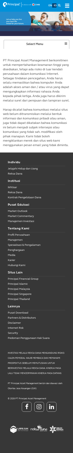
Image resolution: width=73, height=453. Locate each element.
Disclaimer (14, 322)
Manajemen (15, 239)
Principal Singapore (20, 294)
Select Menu (41, 45)
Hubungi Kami (16, 265)
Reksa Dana (15, 173)
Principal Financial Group (23, 278)
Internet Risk (16, 328)
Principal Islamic (18, 284)
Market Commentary (21, 216)
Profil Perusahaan (19, 234)
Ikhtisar (12, 187)
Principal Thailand (19, 299)
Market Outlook (17, 211)
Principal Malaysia (19, 289)
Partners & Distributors (22, 317)
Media (11, 255)
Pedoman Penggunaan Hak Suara (29, 338)
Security (13, 333)
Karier (11, 260)
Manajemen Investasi (21, 221)
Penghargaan (16, 250)
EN (50, 5)
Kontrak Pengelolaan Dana (24, 197)
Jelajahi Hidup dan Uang (23, 168)
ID (55, 5)
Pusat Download (18, 312)
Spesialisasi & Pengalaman (24, 245)
